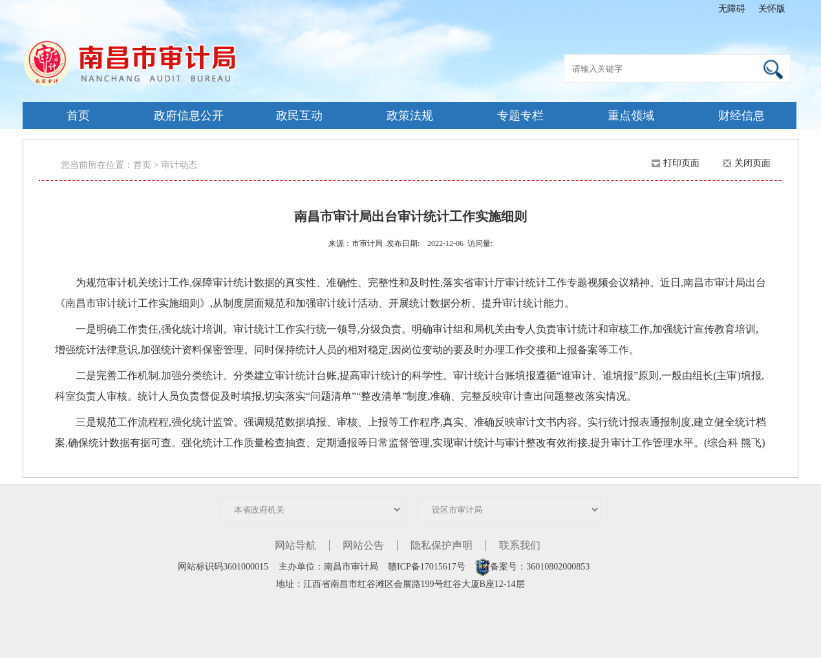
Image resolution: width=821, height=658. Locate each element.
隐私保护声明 (441, 545)
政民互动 (299, 115)
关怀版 (771, 9)
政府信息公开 (189, 115)
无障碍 (731, 9)
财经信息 (741, 115)
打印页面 (681, 163)
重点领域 (631, 115)
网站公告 (363, 545)
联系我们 (519, 545)
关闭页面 (752, 163)
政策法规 (410, 115)
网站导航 (295, 545)
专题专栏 (520, 115)
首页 (78, 115)
